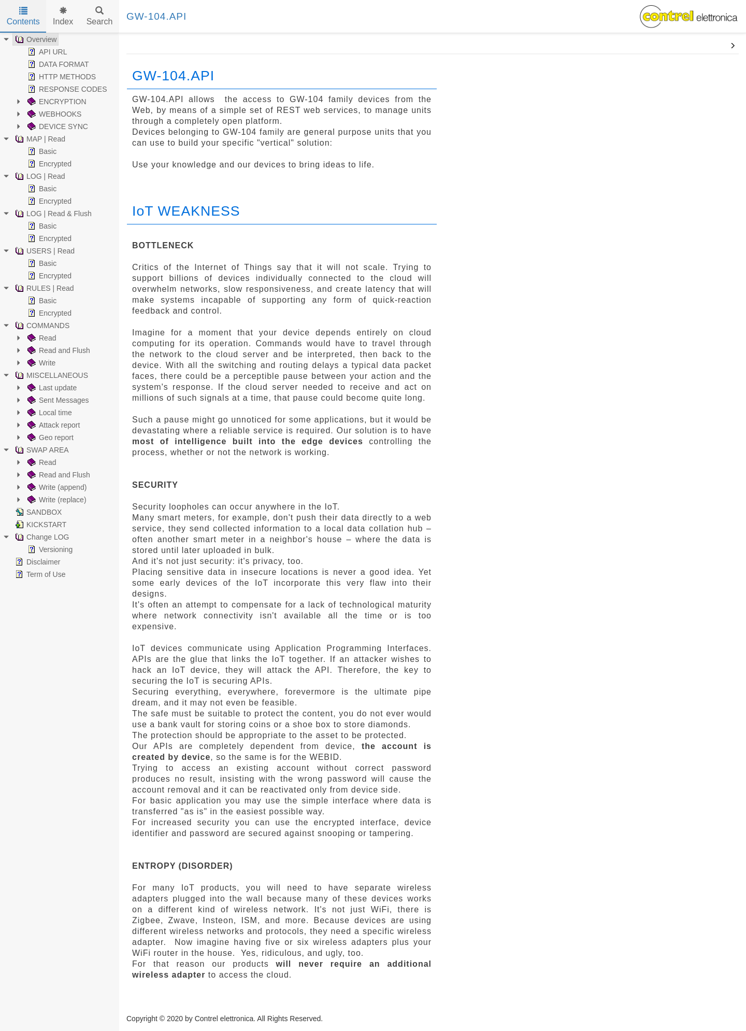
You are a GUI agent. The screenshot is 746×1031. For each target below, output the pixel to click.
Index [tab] (63, 16)
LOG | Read (39, 176)
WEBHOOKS (53, 114)
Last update (51, 388)
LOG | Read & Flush (52, 213)
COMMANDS (41, 325)
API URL (46, 52)
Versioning (49, 549)
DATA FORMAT (57, 64)
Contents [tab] (23, 16)
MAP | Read (39, 139)
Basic (40, 151)
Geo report (49, 437)
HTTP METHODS (60, 76)
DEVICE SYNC (56, 126)
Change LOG (41, 537)
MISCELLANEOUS (50, 375)
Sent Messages (57, 400)
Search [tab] (100, 16)
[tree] (59, 307)
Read (40, 338)
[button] (732, 46)
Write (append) (56, 487)
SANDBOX (37, 512)
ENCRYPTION (56, 101)
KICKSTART (39, 524)
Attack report (52, 425)
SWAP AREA (41, 450)
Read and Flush (57, 350)
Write (40, 363)
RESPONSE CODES (66, 89)
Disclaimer (36, 562)
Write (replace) (56, 499)
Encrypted (48, 164)
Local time (48, 412)
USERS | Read (44, 251)
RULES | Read (43, 288)
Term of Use (39, 574)
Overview (34, 39)
